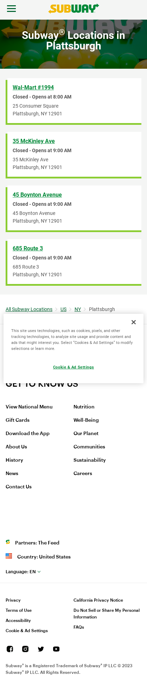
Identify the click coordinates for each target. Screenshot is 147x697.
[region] (73, 348)
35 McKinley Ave (34, 141)
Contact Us (19, 487)
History (14, 460)
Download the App (28, 433)
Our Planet (86, 433)
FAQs (79, 627)
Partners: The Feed (37, 543)
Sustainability (90, 460)
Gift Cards (18, 420)
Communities (89, 447)
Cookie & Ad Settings (27, 631)
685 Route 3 (28, 248)
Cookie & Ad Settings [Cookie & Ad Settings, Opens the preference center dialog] (73, 367)
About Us (16, 447)
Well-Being (86, 420)
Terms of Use (19, 610)
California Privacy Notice (98, 600)
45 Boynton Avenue (37, 194)
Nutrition (84, 407)
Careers (83, 473)
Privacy (13, 600)
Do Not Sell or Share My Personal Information (107, 613)
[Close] (133, 322)
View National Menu (29, 407)
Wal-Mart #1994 (33, 87)
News (12, 473)
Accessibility (18, 620)
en (21, 571)
